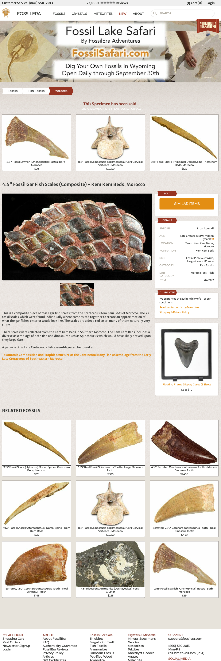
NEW (123, 14)
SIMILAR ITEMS (187, 204)
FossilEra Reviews (56, 649)
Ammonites (98, 649)
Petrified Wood (101, 656)
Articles (48, 656)
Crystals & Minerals (141, 635)
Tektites (133, 649)
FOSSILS (59, 14)
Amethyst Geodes (141, 653)
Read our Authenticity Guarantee (179, 307)
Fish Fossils (207, 265)
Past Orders (11, 642)
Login (210, 3)
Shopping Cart (13, 639)
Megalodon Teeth (102, 642)
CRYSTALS (79, 14)
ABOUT (138, 14)
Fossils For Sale (101, 635)
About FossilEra (54, 639)
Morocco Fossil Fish (202, 272)
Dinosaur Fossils (102, 653)
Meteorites (136, 646)
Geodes (133, 642)
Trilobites (96, 639)
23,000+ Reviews (107, 3)
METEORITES (103, 14)
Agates (133, 656)
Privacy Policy (53, 653)
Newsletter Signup (16, 646)
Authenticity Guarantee (60, 646)
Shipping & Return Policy (174, 312)
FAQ (46, 642)
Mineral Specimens (142, 639)
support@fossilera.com (185, 639)
